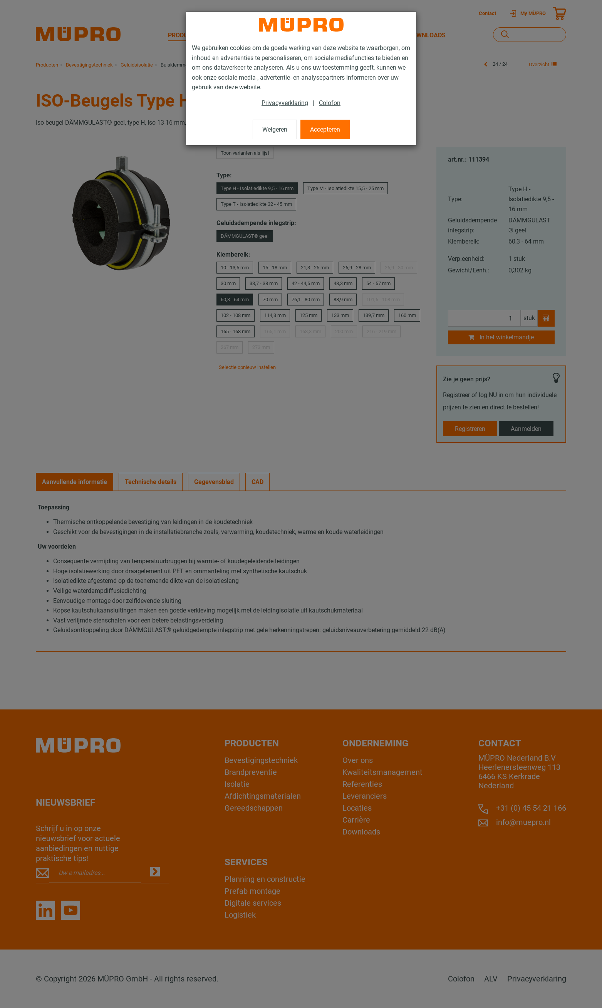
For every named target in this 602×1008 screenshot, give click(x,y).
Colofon (329, 103)
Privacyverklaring (285, 103)
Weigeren (274, 129)
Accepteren (325, 129)
